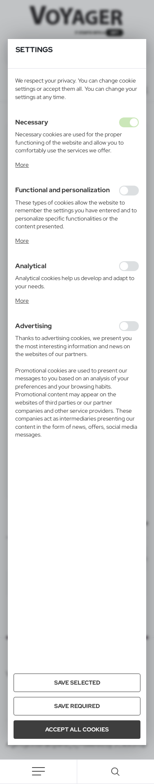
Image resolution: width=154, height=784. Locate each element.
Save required (77, 706)
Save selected (77, 682)
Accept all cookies (77, 729)
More (22, 164)
